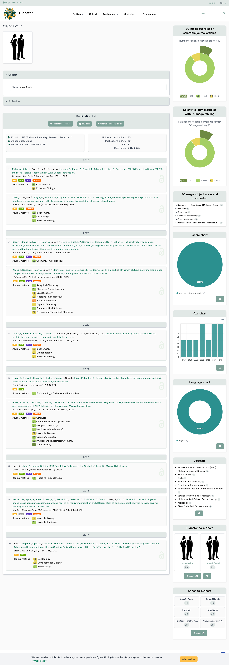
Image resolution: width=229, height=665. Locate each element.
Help (6, 2)
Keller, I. (27, 169)
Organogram (149, 14)
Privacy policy (39, 660)
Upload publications (20, 140)
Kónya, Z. (62, 197)
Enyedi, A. (88, 169)
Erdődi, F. (81, 197)
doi (14, 180)
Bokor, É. (118, 242)
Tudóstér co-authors (60, 124)
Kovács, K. (47, 543)
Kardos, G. (99, 242)
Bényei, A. (59, 270)
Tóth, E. (72, 197)
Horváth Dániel (213, 563)
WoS (28, 180)
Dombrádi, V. (91, 543)
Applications (110, 14)
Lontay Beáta (186, 563)
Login (212, 2)
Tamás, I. (17, 333)
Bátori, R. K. (62, 499)
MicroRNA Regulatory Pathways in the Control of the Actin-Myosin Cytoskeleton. (86, 466)
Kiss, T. (35, 242)
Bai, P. (109, 242)
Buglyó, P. (76, 242)
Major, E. (76, 169)
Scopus (37, 180)
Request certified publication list (26, 144)
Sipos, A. (26, 242)
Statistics (130, 14)
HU (225, 3)
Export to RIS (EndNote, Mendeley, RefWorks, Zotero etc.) (40, 137)
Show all (192, 576)
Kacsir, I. (17, 242)
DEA (21, 180)
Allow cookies (188, 659)
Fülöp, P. (78, 378)
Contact (18, 2)
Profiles (78, 14)
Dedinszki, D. (76, 499)
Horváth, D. (65, 169)
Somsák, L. (87, 242)
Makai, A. (16, 169)
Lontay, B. (109, 169)
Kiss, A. (91, 197)
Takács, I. (98, 169)
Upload (93, 14)
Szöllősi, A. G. (91, 499)
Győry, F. (27, 378)
